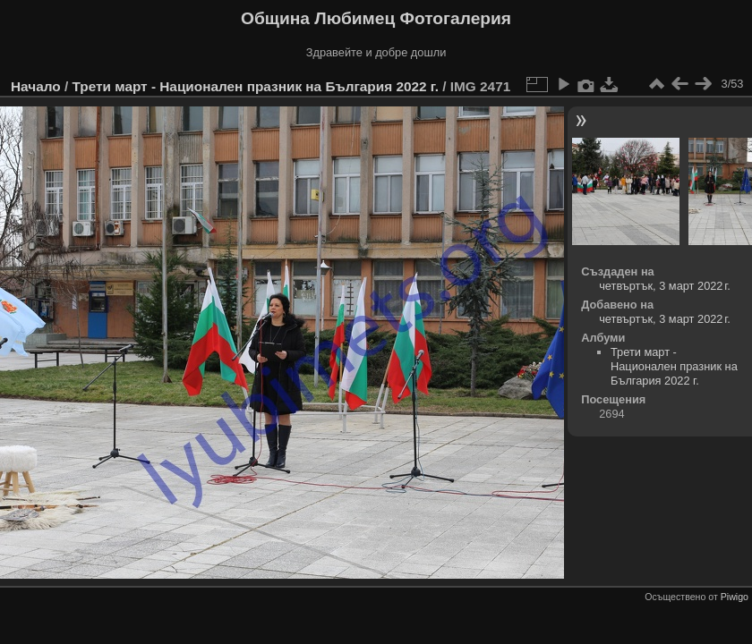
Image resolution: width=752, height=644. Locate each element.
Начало (36, 86)
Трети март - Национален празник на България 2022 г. (255, 86)
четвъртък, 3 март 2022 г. (665, 285)
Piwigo (734, 596)
